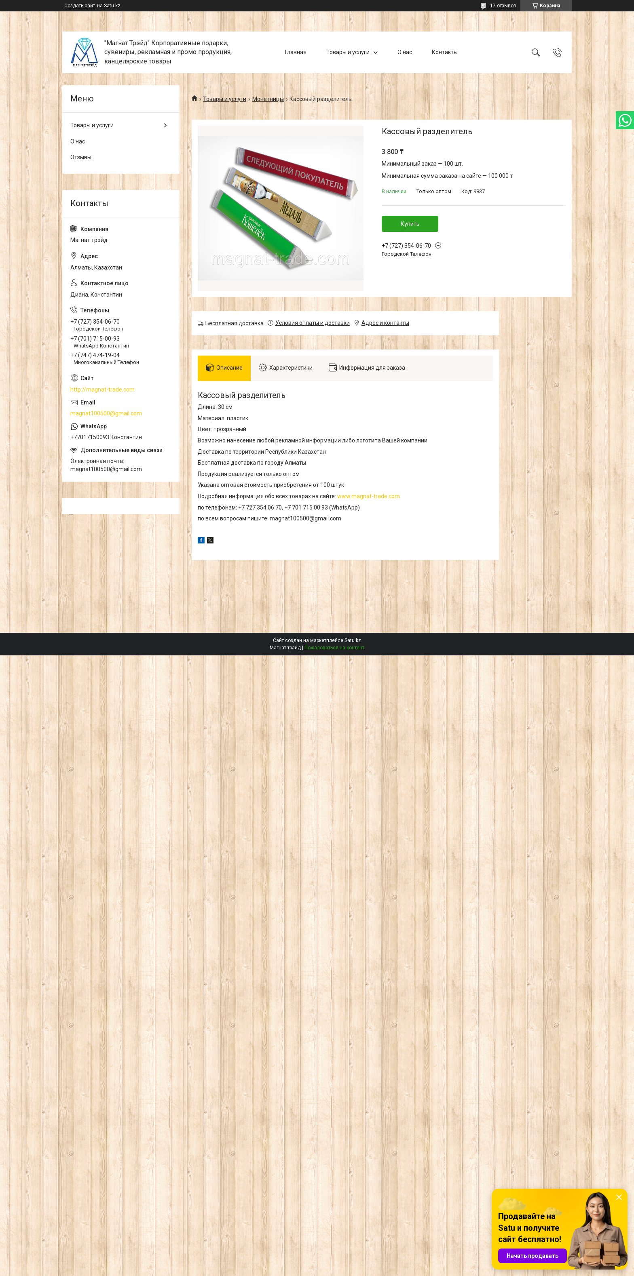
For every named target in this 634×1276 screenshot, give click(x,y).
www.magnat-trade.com (368, 496)
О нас (404, 52)
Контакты (445, 52)
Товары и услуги (348, 52)
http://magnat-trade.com (102, 389)
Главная (295, 52)
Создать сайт (79, 5)
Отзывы (80, 157)
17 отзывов (503, 5)
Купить (410, 224)
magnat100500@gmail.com (106, 413)
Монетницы (268, 99)
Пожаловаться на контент (334, 648)
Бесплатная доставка (234, 323)
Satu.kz (352, 640)
